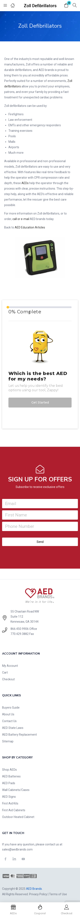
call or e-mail (20, 219)
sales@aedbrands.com (17, 849)
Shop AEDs (9, 769)
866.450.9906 (20, 628)
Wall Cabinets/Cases (15, 790)
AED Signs (9, 796)
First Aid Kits (10, 803)
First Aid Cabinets (13, 810)
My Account (10, 665)
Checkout (8, 679)
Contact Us (9, 721)
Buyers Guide (11, 707)
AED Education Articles (30, 227)
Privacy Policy (38, 894)
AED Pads (8, 783)
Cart (5, 672)
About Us (8, 714)
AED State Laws (12, 728)
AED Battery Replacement (19, 734)
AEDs (25, 183)
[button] (66, 6)
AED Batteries (11, 776)
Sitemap (7, 741)
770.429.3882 (20, 634)
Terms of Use (58, 894)
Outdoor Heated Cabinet (18, 817)
